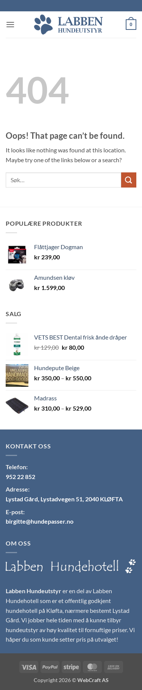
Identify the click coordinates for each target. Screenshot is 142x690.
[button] (10, 24)
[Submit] (128, 179)
